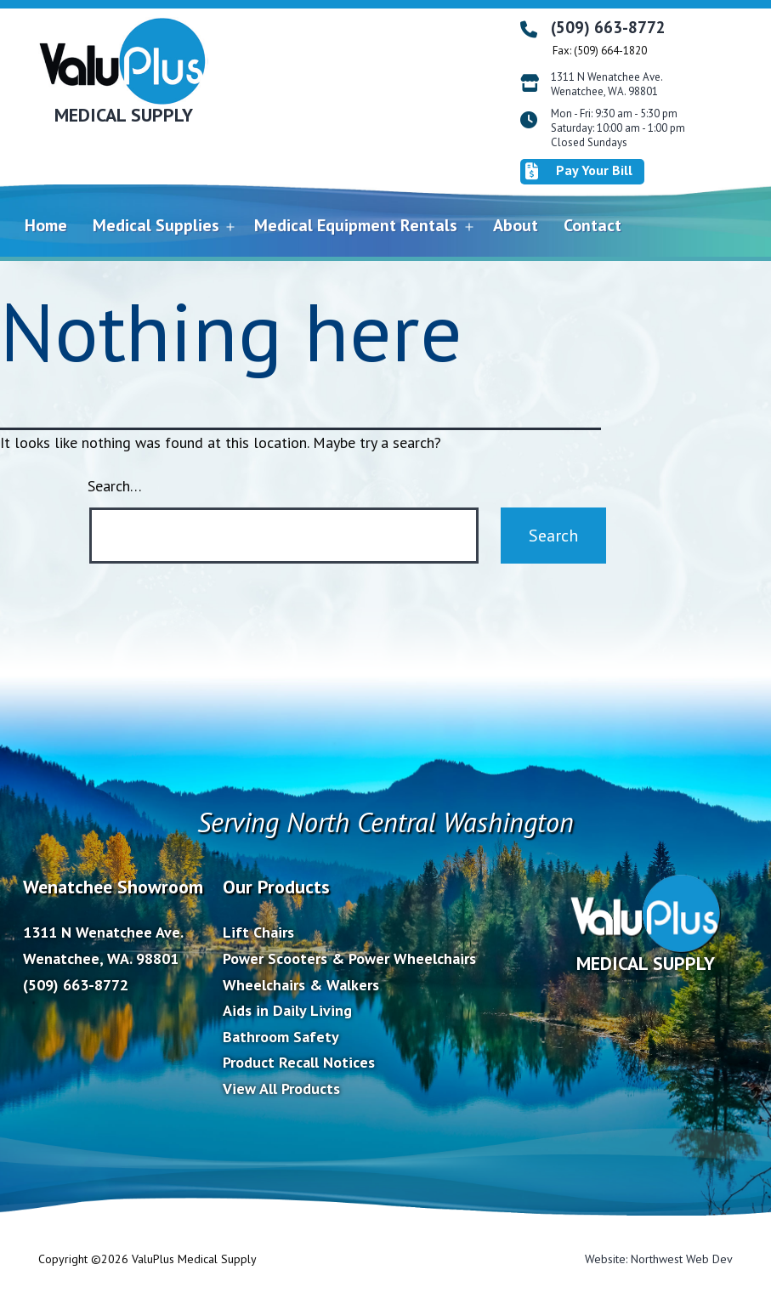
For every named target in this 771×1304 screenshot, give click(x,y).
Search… (115, 486)
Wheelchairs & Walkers (301, 985)
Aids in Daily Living (287, 1010)
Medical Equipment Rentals (355, 225)
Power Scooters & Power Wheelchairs (349, 958)
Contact (592, 225)
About (515, 225)
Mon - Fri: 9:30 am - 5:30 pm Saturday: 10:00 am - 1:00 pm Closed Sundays (618, 128)
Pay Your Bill (578, 171)
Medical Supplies (156, 225)
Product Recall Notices (299, 1062)
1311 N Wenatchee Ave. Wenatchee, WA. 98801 (607, 85)
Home (46, 225)
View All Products (281, 1088)
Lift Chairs (258, 932)
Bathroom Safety (281, 1036)
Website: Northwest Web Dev (659, 1259)
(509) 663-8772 (608, 27)
